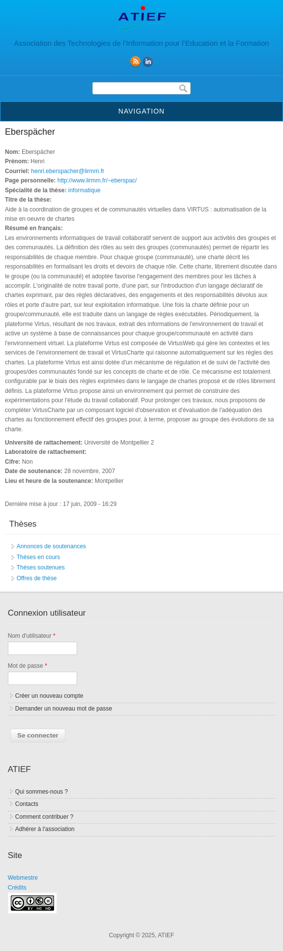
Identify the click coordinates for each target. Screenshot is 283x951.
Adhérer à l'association (45, 829)
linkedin (147, 61)
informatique (84, 190)
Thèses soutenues (41, 567)
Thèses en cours (38, 557)
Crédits (17, 887)
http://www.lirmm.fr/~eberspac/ (97, 180)
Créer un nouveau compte (49, 695)
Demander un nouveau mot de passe (63, 708)
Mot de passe (27, 665)
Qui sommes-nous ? (41, 791)
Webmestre (23, 877)
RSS (135, 61)
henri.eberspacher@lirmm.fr (67, 171)
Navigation (141, 111)
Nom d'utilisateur (32, 635)
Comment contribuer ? (44, 816)
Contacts (26, 804)
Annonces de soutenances (51, 546)
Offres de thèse (37, 578)
